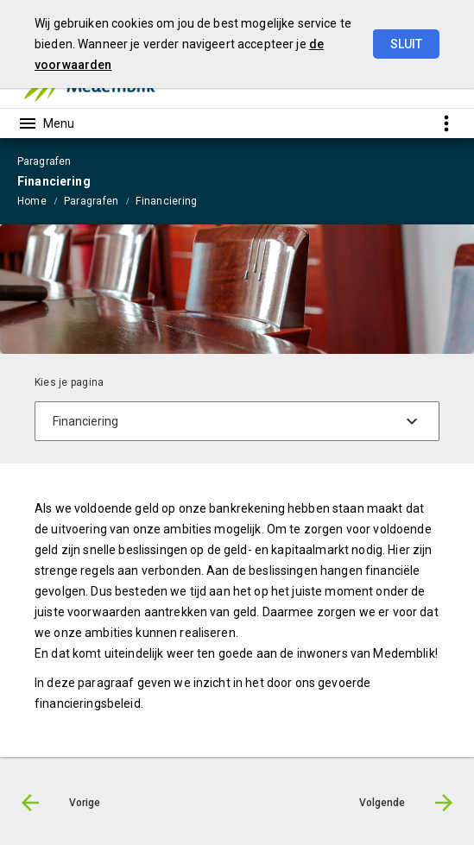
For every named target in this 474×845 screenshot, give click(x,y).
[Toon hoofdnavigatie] (46, 123)
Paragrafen (91, 201)
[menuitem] (40, 200)
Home (32, 201)
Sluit (406, 44)
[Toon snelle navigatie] (446, 123)
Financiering (166, 201)
